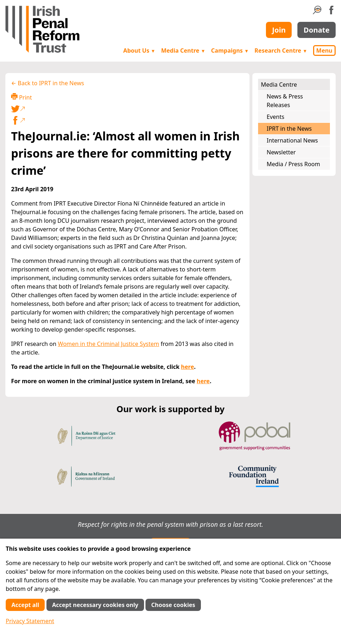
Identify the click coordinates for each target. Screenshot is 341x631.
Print (21, 97)
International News (292, 140)
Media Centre (183, 50)
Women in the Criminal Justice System (108, 344)
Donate (316, 30)
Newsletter (281, 152)
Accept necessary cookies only (95, 605)
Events (275, 117)
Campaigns (230, 50)
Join (279, 30)
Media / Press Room (293, 164)
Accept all (25, 605)
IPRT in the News (289, 129)
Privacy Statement (30, 621)
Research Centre (280, 50)
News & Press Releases (285, 100)
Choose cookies (173, 605)
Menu (324, 50)
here (187, 367)
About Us (139, 50)
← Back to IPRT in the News (47, 83)
